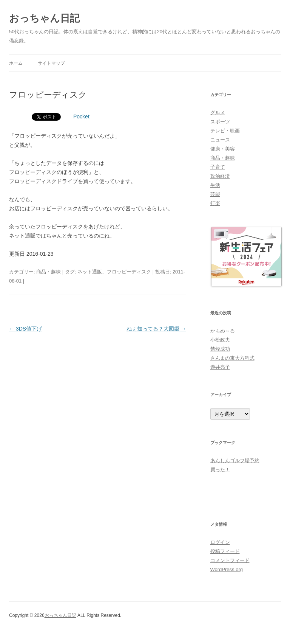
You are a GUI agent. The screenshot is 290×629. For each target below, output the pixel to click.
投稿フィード (225, 551)
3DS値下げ (25, 329)
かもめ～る (222, 331)
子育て (217, 167)
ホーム (16, 63)
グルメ (217, 112)
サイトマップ (51, 63)
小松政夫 (220, 340)
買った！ (220, 469)
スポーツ (220, 121)
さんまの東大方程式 (232, 358)
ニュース (220, 140)
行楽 (215, 203)
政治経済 (220, 176)
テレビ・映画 (225, 131)
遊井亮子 (220, 367)
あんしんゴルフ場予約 (234, 460)
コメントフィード (230, 560)
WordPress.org (226, 569)
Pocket (81, 116)
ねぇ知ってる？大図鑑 (156, 329)
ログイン (220, 542)
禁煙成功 (220, 349)
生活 (215, 185)
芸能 (215, 194)
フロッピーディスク (129, 272)
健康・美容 (222, 149)
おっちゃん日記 (44, 18)
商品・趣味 (48, 272)
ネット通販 (89, 272)
